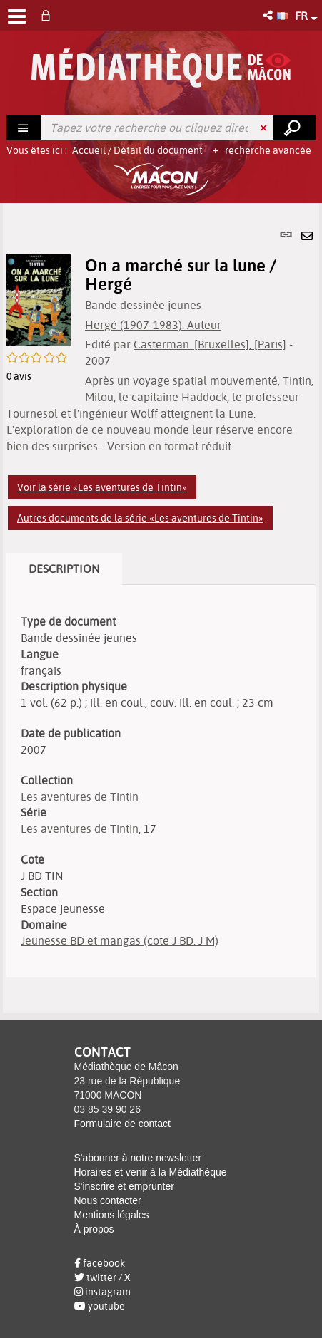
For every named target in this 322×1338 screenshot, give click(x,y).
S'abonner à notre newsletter (138, 1157)
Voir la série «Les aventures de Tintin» (102, 487)
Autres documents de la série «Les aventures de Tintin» (140, 518)
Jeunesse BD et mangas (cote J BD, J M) (119, 940)
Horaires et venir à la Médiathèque (150, 1172)
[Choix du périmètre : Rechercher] (24, 127)
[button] (268, 15)
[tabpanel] (161, 608)
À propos (94, 1229)
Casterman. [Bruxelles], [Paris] (210, 344)
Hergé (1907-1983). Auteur (153, 325)
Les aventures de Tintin (80, 796)
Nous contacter (107, 1200)
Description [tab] (64, 568)
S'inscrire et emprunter (124, 1186)
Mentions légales (111, 1214)
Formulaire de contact (122, 1123)
